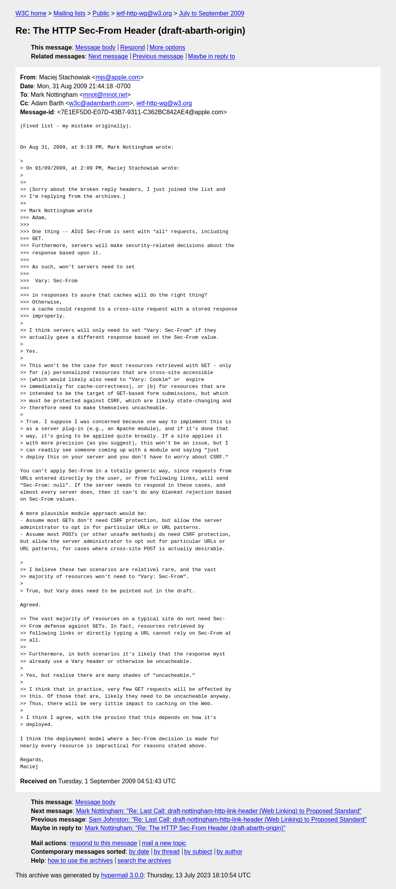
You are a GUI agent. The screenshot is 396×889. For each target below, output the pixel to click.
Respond (132, 47)
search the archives (144, 860)
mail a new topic (164, 843)
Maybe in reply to (211, 56)
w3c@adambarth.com (99, 103)
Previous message (158, 56)
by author (229, 851)
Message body (95, 47)
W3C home (30, 13)
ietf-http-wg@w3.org (144, 13)
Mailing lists (69, 13)
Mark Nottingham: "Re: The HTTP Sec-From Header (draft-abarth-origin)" (185, 828)
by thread (167, 851)
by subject (198, 851)
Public (100, 13)
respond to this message (103, 843)
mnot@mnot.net (105, 94)
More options (168, 47)
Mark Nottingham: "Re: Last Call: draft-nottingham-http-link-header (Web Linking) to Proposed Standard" (219, 811)
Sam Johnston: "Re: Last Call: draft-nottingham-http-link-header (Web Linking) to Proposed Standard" (228, 819)
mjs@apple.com (118, 77)
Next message (108, 56)
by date (139, 851)
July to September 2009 (211, 13)
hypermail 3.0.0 (122, 875)
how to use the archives (80, 860)
